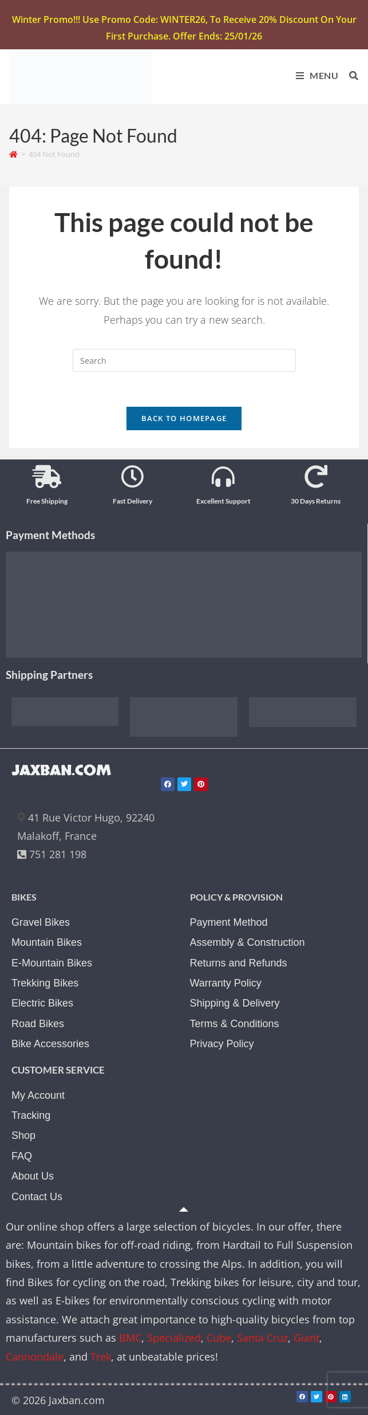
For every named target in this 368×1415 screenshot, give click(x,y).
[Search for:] (350, 75)
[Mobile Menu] (314, 75)
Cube (219, 1338)
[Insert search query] (184, 360)
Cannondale (35, 1356)
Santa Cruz (262, 1338)
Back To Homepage (184, 418)
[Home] (13, 154)
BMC (130, 1338)
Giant (306, 1338)
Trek (100, 1356)
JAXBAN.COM (61, 770)
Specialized (174, 1338)
